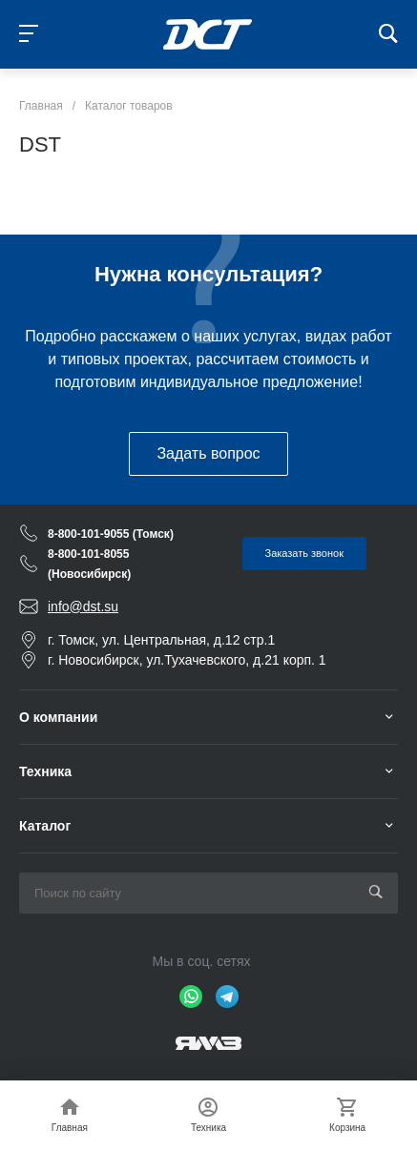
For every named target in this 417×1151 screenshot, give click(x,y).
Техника (45, 771)
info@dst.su (83, 606)
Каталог (45, 825)
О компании (58, 717)
